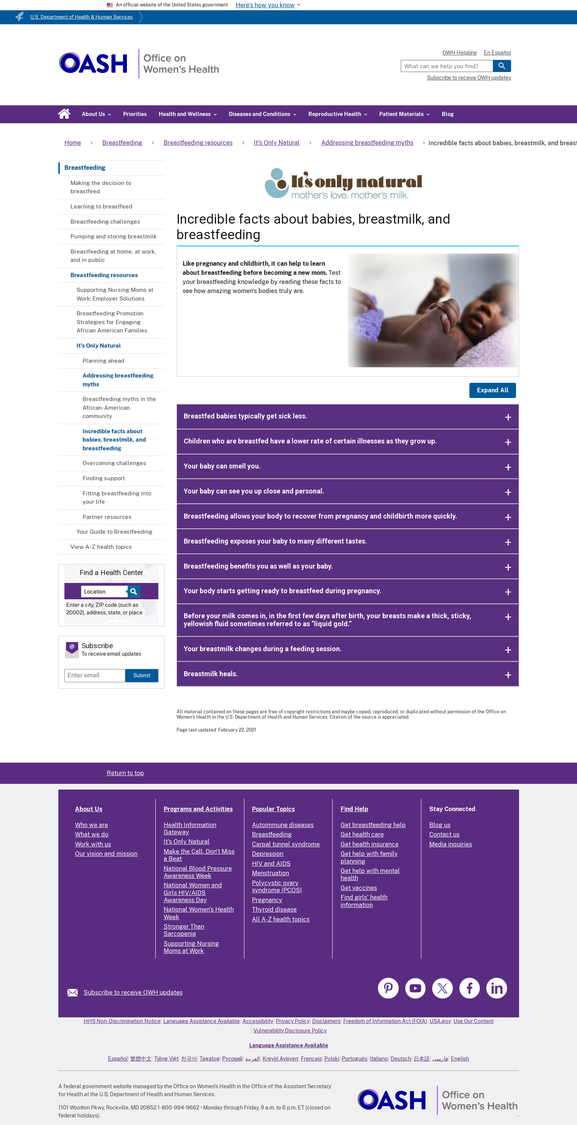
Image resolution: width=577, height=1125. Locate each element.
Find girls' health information (364, 901)
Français (311, 1059)
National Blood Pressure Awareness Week (198, 872)
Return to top (125, 773)
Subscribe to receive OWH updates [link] (133, 992)
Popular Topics (273, 809)
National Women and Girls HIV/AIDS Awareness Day (193, 892)
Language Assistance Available (201, 1021)
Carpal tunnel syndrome (286, 844)
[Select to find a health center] (132, 591)
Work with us (93, 844)
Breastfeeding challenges (105, 221)
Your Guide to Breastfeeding (114, 531)
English (460, 1059)
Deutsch (401, 1059)
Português (354, 1059)
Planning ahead (103, 360)
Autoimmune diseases (283, 825)
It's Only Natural (99, 345)
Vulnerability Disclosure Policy (290, 1031)
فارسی (440, 1059)
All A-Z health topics (281, 919)
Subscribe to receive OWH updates (469, 78)
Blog (448, 114)
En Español (497, 52)
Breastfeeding (84, 167)
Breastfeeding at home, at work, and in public (113, 255)
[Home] (139, 76)
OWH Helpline (460, 52)
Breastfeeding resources (104, 275)
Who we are (91, 825)
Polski (331, 1059)
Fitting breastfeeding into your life (117, 497)
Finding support (104, 478)
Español (118, 1059)
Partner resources (107, 517)
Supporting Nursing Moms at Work (191, 947)
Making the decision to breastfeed (100, 187)
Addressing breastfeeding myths (118, 379)
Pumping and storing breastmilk (113, 236)
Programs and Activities (198, 809)
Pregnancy (267, 900)
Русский (232, 1059)
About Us (88, 809)
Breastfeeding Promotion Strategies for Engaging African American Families (112, 322)
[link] (75, 992)
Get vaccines (359, 888)
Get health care (362, 834)
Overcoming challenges (114, 463)
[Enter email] (94, 675)
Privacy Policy (293, 1021)
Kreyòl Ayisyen (280, 1059)
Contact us (444, 834)
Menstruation (270, 873)
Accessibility (257, 1021)
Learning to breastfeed (101, 206)
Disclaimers (326, 1021)
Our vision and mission (106, 853)
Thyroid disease (274, 909)
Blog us (439, 825)
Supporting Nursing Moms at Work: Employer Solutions (115, 294)
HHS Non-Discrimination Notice (122, 1021)
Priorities (135, 114)
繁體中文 (141, 1059)
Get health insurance (370, 844)
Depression (267, 853)
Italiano (379, 1059)
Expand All (492, 390)
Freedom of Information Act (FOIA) (385, 1021)
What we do (91, 834)
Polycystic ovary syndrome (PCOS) (277, 886)
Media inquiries (450, 844)
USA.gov (440, 1021)
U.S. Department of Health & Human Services (81, 17)
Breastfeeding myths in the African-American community (119, 407)
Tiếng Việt (166, 1059)
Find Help (354, 809)
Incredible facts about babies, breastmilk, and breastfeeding (114, 439)
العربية (252, 1059)
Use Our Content (473, 1021)
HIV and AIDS (271, 863)
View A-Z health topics (101, 547)
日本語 (422, 1059)
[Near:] (107, 591)
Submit (141, 675)
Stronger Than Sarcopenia (184, 930)
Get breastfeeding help (373, 825)
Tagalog (210, 1059)
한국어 (189, 1059)
